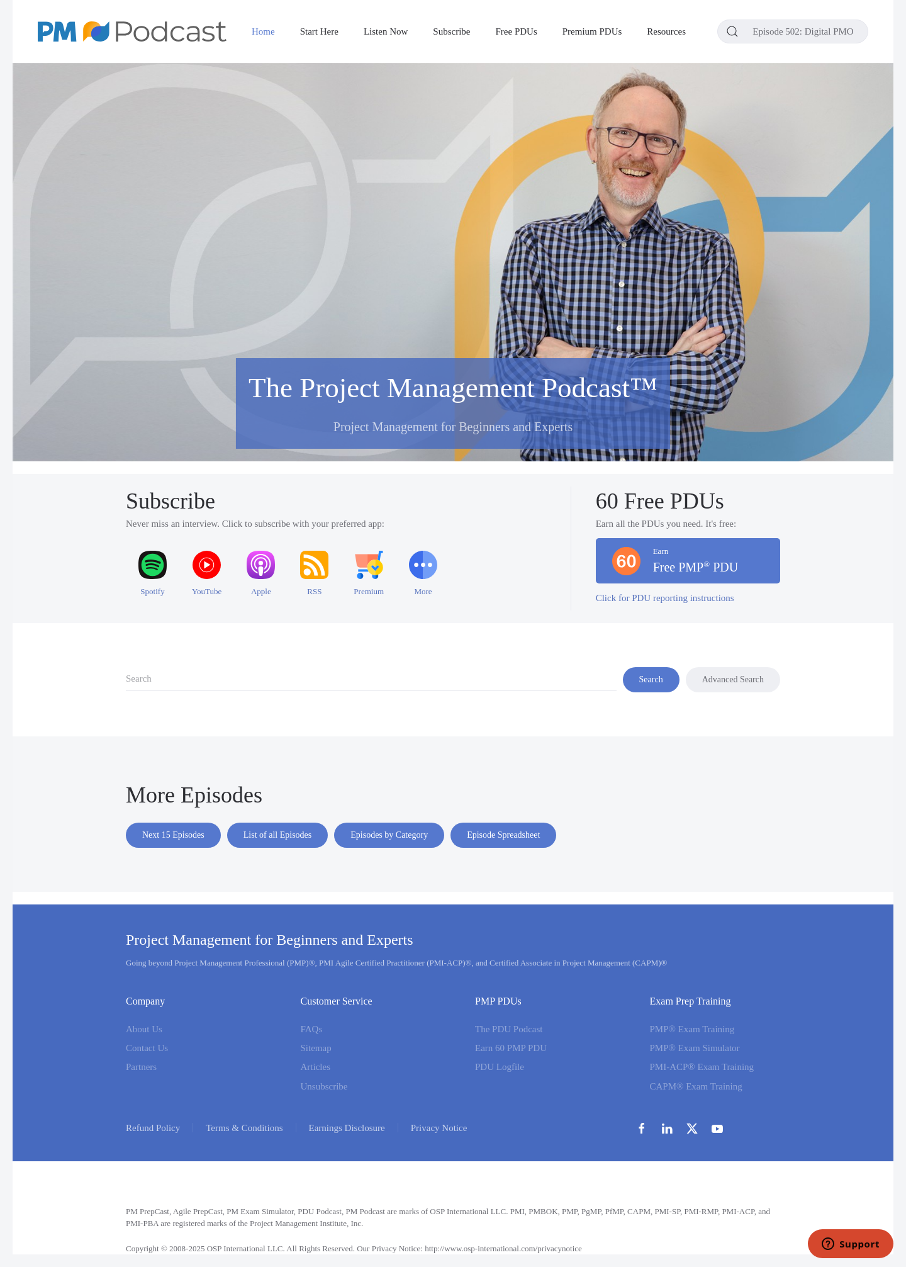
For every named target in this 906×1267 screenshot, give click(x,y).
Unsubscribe (324, 1086)
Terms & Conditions (244, 1128)
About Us (144, 1029)
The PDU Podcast (509, 1029)
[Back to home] (132, 31)
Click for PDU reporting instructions (665, 598)
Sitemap (316, 1048)
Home (263, 31)
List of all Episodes (277, 835)
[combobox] (792, 31)
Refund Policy (153, 1128)
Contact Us (147, 1048)
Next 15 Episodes (173, 835)
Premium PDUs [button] (592, 31)
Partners (141, 1067)
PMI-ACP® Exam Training (702, 1067)
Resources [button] (666, 31)
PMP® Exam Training (692, 1029)
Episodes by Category (389, 835)
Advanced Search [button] (733, 679)
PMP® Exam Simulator (695, 1048)
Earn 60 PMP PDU (511, 1048)
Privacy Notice (439, 1128)
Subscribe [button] (451, 31)
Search (651, 679)
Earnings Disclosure (347, 1128)
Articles (315, 1067)
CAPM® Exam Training (696, 1086)
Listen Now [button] (386, 31)
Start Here (319, 31)
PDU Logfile (499, 1067)
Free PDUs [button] (516, 31)
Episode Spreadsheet (503, 835)
